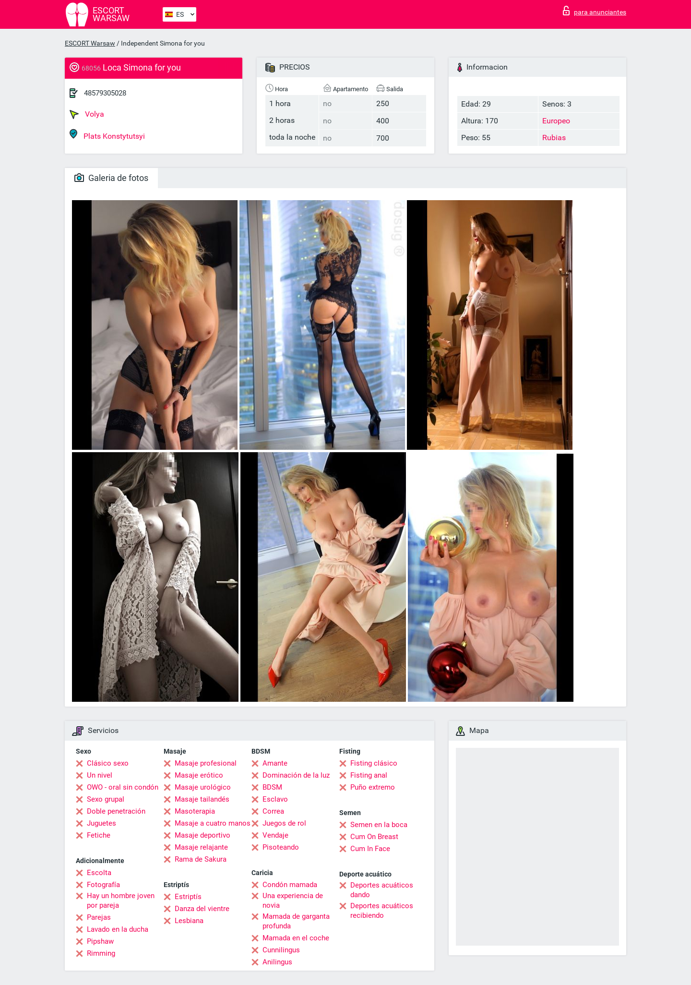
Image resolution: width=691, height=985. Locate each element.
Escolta (99, 872)
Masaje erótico (199, 775)
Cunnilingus (281, 950)
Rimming (101, 953)
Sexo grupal (105, 799)
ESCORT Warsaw (90, 43)
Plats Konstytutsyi (107, 135)
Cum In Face (370, 848)
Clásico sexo (108, 763)
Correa (273, 811)
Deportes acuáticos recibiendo (381, 910)
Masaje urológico (203, 787)
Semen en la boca (378, 824)
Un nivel (99, 775)
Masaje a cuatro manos (212, 823)
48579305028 (105, 93)
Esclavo (275, 799)
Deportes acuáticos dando (381, 890)
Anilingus (277, 962)
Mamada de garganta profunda (296, 921)
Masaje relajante (201, 847)
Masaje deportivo (202, 835)
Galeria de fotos (111, 178)
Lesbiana (189, 920)
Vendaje (275, 835)
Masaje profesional (206, 763)
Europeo (556, 120)
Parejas (99, 917)
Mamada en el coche (295, 938)
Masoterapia (195, 811)
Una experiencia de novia (292, 900)
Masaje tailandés (202, 799)
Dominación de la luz (296, 775)
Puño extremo (372, 787)
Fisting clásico (373, 763)
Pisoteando (280, 847)
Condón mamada (289, 884)
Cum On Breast (374, 836)
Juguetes (101, 823)
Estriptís (188, 896)
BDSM (272, 787)
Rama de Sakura (200, 859)
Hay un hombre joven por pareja (121, 900)
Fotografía (103, 884)
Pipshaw (100, 941)
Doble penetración (116, 811)
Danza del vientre (202, 908)
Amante (274, 763)
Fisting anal (368, 775)
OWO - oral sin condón (122, 787)
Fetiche (98, 835)
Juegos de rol (284, 823)
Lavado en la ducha (117, 929)
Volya (87, 114)
